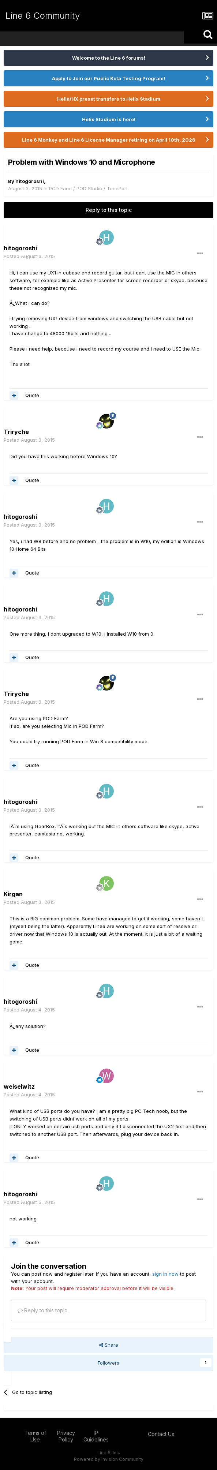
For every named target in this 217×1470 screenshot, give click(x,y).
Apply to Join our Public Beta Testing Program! (108, 78)
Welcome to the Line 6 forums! (108, 58)
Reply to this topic (109, 210)
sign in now (165, 1274)
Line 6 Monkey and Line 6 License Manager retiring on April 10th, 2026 (108, 140)
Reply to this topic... (44, 1310)
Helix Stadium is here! (108, 119)
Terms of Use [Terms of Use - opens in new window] (35, 1436)
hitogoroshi (29, 181)
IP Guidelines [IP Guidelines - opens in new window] (96, 1436)
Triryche (16, 431)
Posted (29, 256)
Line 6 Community (42, 15)
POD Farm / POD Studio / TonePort (88, 188)
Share (108, 1344)
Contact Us (161, 1434)
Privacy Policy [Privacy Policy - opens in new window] (66, 1436)
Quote (32, 395)
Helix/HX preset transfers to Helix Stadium (108, 99)
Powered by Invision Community (108, 1459)
